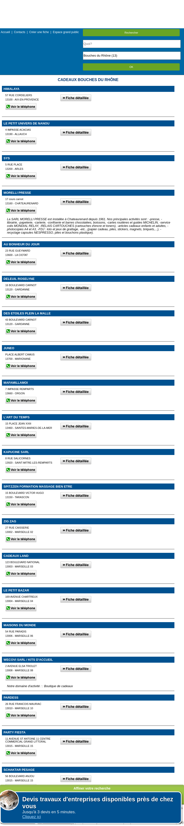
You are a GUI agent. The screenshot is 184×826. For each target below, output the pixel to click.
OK (131, 66)
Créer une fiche (39, 32)
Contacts (19, 32)
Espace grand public (66, 32)
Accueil (5, 32)
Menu (92, 3)
